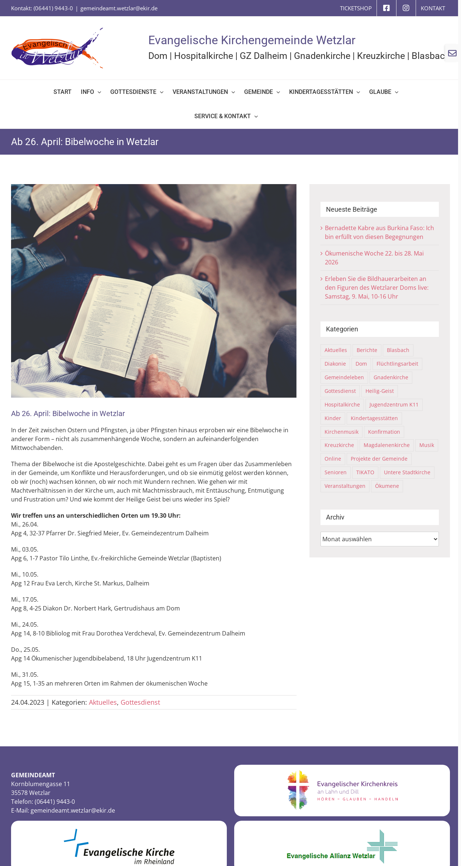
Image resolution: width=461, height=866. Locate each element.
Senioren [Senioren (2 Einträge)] (336, 472)
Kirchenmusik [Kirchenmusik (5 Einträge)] (341, 431)
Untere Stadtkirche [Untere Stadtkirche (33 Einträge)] (407, 472)
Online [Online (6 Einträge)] (333, 458)
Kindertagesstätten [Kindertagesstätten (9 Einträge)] (374, 418)
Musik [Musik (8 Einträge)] (426, 444)
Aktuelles (103, 702)
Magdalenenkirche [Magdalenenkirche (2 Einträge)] (387, 444)
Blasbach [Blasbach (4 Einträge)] (398, 349)
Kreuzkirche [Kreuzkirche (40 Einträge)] (339, 444)
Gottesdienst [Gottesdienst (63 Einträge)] (340, 390)
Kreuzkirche (381, 55)
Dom (157, 55)
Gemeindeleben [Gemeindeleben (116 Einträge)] (344, 377)
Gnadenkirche (322, 55)
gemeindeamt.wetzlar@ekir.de (118, 8)
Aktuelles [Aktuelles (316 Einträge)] (336, 349)
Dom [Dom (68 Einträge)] (361, 363)
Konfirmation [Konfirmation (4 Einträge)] (384, 431)
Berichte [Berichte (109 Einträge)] (367, 349)
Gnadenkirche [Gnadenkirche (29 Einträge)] (391, 377)
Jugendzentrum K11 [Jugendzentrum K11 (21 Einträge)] (394, 404)
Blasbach (431, 55)
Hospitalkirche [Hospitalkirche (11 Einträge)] (342, 404)
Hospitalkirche (203, 55)
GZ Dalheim (263, 55)
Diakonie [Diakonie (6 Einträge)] (335, 363)
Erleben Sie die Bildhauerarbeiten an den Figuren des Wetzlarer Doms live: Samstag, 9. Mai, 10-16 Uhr (377, 287)
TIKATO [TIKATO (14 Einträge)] (365, 472)
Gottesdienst (140, 702)
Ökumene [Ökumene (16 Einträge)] (387, 485)
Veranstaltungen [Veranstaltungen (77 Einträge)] (345, 485)
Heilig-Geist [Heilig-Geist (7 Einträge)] (379, 390)
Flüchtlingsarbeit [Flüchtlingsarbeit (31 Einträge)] (397, 363)
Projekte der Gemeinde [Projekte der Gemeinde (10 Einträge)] (379, 458)
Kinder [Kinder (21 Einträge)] (333, 418)
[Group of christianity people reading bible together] (154, 291)
